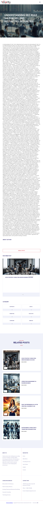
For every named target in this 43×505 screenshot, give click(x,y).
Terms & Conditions (9, 502)
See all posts (21, 250)
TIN (37, 502)
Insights (24, 467)
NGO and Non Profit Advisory (8, 483)
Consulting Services (26, 461)
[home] (5, 2)
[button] (40, 2)
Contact (24, 469)
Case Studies (25, 464)
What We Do (25, 458)
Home (24, 456)
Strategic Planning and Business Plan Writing (11, 489)
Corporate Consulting (6, 492)
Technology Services (6, 494)
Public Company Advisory (7, 486)
